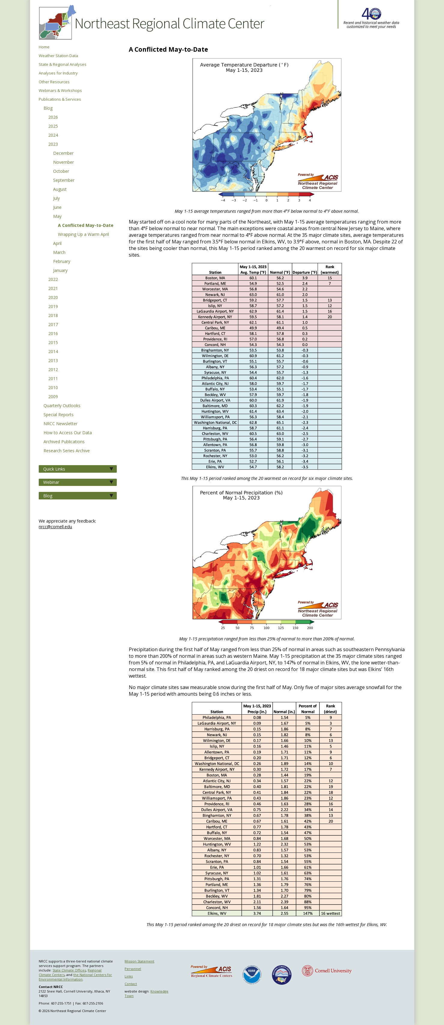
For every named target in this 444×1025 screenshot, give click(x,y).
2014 (53, 351)
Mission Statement (139, 961)
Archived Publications (64, 442)
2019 (53, 306)
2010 (53, 388)
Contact (131, 983)
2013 (53, 360)
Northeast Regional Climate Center (151, 22)
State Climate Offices (69, 970)
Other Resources (54, 82)
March (59, 252)
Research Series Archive (67, 451)
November (63, 162)
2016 (53, 333)
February (61, 261)
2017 (53, 324)
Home (44, 47)
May (57, 216)
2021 (53, 288)
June (57, 207)
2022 (53, 279)
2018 (53, 315)
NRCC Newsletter (60, 424)
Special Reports (59, 415)
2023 (53, 144)
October (61, 171)
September (63, 180)
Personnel (133, 968)
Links (129, 976)
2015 (53, 342)
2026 (53, 117)
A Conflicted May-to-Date (85, 225)
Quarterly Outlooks (62, 406)
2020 (53, 297)
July (56, 198)
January (60, 270)
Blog (48, 108)
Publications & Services (60, 99)
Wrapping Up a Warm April (83, 234)
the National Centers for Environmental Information (75, 976)
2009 (53, 397)
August (60, 189)
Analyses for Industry (58, 73)
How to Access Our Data (68, 433)
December (63, 153)
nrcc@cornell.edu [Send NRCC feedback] (55, 526)
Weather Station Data (58, 56)
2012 (53, 370)
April (57, 243)
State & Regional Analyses (62, 64)
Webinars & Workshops (60, 91)
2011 (53, 379)
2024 (53, 135)
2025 (53, 126)
